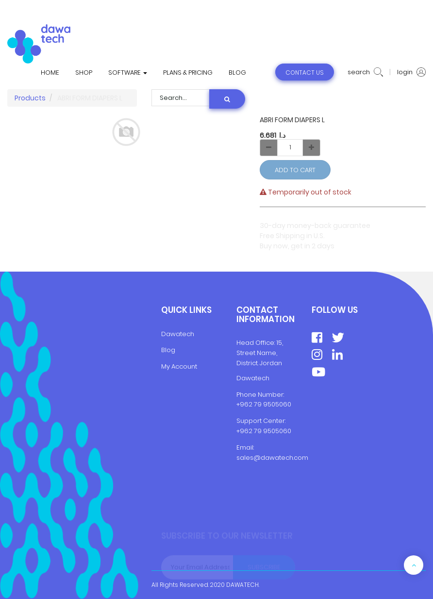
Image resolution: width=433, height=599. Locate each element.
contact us (304, 72)
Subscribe (264, 568)
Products (30, 98)
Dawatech (177, 334)
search (365, 72)
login (411, 72)
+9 (240, 431)
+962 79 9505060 (263, 404)
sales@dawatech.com (272, 457)
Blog (168, 350)
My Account (179, 366)
